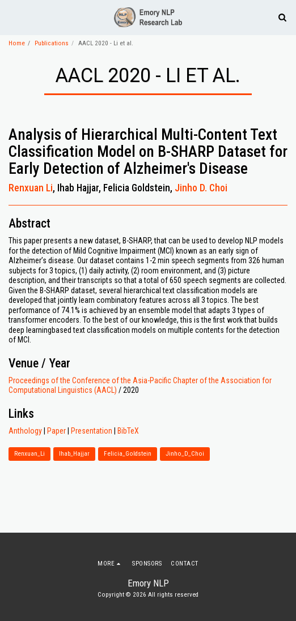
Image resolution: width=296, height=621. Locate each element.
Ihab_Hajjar (74, 453)
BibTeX (128, 430)
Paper (56, 430)
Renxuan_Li (29, 453)
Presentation (91, 430)
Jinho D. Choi (201, 188)
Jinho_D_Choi (185, 453)
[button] (12, 17)
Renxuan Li (31, 188)
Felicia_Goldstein (127, 453)
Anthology (25, 430)
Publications (52, 43)
